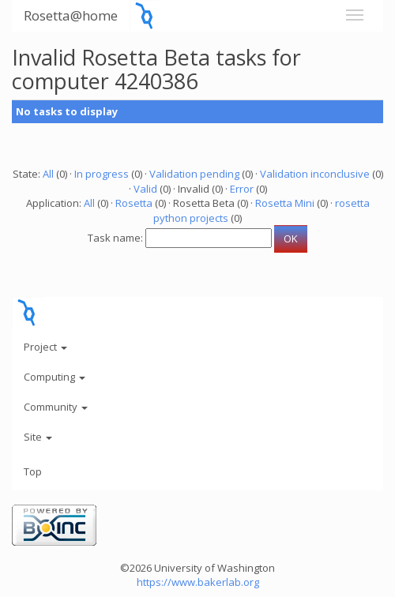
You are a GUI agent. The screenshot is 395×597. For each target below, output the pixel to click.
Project (45, 347)
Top (33, 471)
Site (38, 437)
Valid (145, 189)
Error (242, 189)
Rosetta (133, 203)
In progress (101, 174)
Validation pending (194, 174)
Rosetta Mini (284, 203)
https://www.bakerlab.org (198, 582)
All (48, 174)
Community (56, 407)
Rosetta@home (71, 15)
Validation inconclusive (315, 174)
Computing (54, 377)
